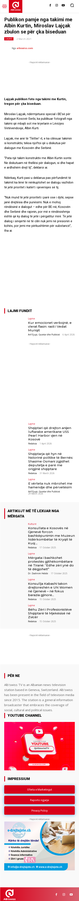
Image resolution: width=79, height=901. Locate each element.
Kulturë (32, 522)
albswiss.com (25, 48)
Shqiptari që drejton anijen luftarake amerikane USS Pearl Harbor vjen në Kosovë (49, 432)
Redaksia (32, 442)
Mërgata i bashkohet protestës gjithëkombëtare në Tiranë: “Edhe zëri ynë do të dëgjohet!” (51, 562)
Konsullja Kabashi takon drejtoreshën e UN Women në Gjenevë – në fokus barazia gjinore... (50, 587)
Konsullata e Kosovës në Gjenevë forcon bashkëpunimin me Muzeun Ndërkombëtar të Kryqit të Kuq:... (51, 534)
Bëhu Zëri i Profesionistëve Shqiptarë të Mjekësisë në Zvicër (50, 612)
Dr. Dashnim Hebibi (38, 571)
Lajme (8, 38)
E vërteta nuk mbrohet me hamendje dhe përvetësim (50, 484)
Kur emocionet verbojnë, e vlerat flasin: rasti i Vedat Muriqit (50, 325)
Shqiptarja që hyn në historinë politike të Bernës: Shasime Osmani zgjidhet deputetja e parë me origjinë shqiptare (50, 460)
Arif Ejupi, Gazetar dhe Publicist (44, 333)
